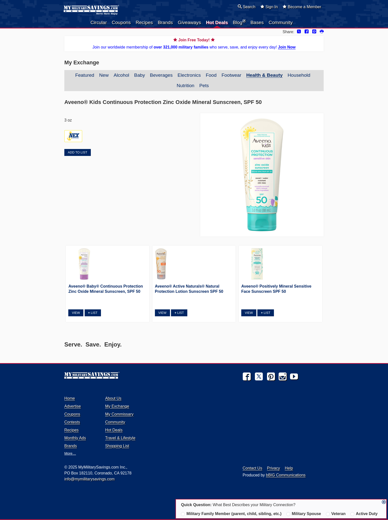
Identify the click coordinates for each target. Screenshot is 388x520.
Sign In (269, 6)
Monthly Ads (75, 438)
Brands (165, 22)
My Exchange (117, 406)
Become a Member (302, 6)
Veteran (336, 514)
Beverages (161, 75)
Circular (98, 22)
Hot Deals (217, 22)
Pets (204, 85)
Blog (239, 22)
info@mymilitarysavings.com (89, 479)
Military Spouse (303, 514)
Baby (139, 75)
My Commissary (119, 414)
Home (69, 398)
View (76, 313)
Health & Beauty (264, 75)
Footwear (231, 75)
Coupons (121, 22)
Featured (84, 75)
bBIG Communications (286, 475)
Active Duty (364, 514)
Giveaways (189, 22)
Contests (72, 422)
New (104, 75)
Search (246, 6)
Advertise (72, 406)
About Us (113, 398)
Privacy (273, 468)
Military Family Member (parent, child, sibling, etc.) (231, 514)
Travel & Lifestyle (120, 438)
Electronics (189, 75)
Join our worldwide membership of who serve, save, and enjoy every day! (194, 43)
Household (299, 75)
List (92, 313)
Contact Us (252, 468)
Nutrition (185, 85)
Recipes (144, 22)
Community (281, 22)
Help (289, 468)
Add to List (77, 152)
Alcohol (121, 75)
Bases (257, 22)
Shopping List (117, 446)
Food (211, 75)
